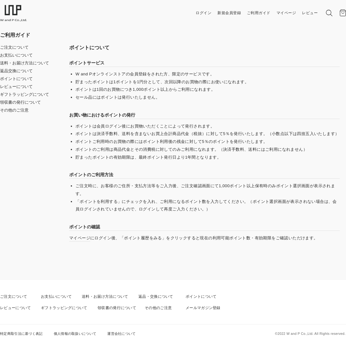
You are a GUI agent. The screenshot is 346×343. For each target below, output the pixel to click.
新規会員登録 (229, 13)
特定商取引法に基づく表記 (21, 333)
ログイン (203, 13)
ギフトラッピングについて (24, 94)
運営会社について (121, 333)
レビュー (310, 13)
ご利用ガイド (259, 13)
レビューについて (16, 86)
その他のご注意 (14, 110)
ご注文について (14, 47)
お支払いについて (16, 55)
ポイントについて (16, 79)
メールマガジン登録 (203, 308)
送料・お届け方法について (24, 63)
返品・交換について (155, 296)
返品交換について (16, 71)
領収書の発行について (20, 102)
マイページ (286, 13)
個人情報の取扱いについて (75, 333)
